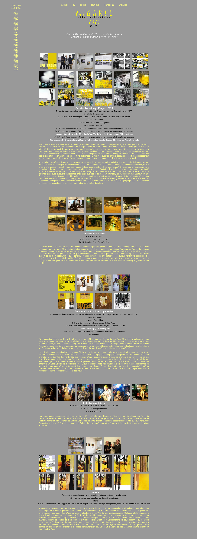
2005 (15, 20)
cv (74, 5)
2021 (15, 60)
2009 (15, 30)
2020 (15, 57)
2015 (15, 45)
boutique (95, 5)
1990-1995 (16, 5)
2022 (15, 62)
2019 (15, 55)
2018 (15, 52)
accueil (64, 5)
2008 (15, 28)
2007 (15, 25)
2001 (15, 10)
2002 (15, 13)
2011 (15, 35)
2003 (15, 15)
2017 (15, 50)
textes (83, 5)
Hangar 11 (109, 5)
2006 (15, 23)
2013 (15, 40)
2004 (15, 18)
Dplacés (123, 5)
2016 (15, 47)
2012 (15, 37)
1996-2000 (16, 8)
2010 (15, 33)
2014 (15, 42)
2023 (15, 65)
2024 (15, 67)
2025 (15, 69)
